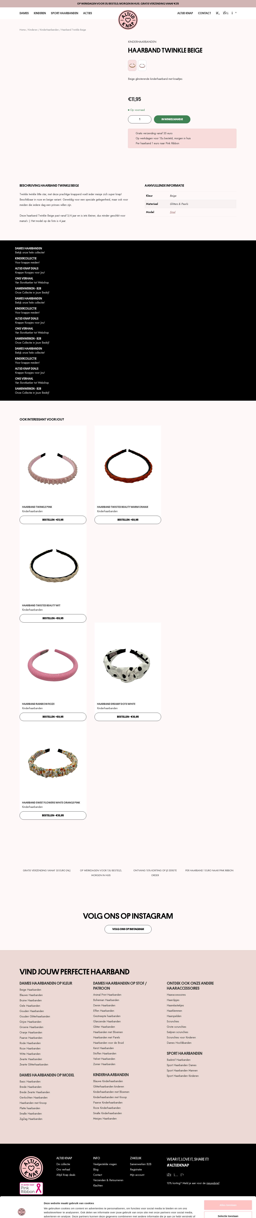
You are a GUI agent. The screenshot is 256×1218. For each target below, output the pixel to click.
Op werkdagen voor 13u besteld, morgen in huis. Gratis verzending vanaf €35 (128, 3)
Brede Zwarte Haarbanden (35, 1092)
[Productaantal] (139, 119)
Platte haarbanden (30, 1108)
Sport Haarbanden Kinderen (183, 1076)
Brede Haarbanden (30, 1087)
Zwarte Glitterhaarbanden (34, 1064)
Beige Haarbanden (30, 990)
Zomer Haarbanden (104, 1064)
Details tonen (181, 1211)
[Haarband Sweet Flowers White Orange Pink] (53, 761)
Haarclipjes (173, 1000)
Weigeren (228, 1207)
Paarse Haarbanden (31, 1038)
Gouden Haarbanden (32, 1011)
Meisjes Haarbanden (105, 1119)
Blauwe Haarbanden (31, 995)
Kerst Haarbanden (103, 1048)
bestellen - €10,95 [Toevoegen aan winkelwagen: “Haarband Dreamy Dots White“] (128, 717)
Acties (87, 13)
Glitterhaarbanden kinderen (108, 1086)
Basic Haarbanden (30, 1081)
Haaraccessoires (176, 995)
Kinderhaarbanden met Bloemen (111, 1092)
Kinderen (40, 13)
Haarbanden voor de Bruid (108, 1043)
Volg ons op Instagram (128, 929)
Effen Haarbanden (103, 1011)
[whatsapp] (182, 1175)
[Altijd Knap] (128, 20)
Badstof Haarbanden (178, 1060)
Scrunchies (173, 1021)
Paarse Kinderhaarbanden (107, 1102)
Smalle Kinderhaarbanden (107, 1113)
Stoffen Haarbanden (104, 1053)
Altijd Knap (185, 13)
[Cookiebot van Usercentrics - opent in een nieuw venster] (21, 1211)
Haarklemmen (174, 1011)
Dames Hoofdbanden (179, 1043)
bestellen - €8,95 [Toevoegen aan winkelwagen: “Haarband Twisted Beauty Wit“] (52, 618)
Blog (95, 1169)
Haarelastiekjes (175, 1005)
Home (23, 29)
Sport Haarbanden (64, 13)
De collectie (63, 1164)
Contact (204, 13)
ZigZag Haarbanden (31, 1119)
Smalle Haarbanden (31, 1113)
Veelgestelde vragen (105, 1164)
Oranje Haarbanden (31, 1032)
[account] (225, 13)
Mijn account (137, 1175)
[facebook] (169, 1175)
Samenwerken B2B (140, 1164)
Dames (24, 13)
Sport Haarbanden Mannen (182, 1070)
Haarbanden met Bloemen (108, 1032)
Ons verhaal (63, 1169)
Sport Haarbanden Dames (181, 1065)
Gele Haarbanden (30, 1006)
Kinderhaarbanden (49, 29)
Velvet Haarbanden (104, 1059)
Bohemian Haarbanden (106, 1000)
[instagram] (176, 1175)
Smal (172, 212)
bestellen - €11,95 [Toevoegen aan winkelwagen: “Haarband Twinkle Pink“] (52, 520)
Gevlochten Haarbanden (34, 1097)
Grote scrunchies (176, 1027)
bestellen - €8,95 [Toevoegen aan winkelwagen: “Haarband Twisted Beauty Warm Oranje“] (127, 520)
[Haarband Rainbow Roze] (53, 662)
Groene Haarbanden (31, 1027)
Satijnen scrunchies (177, 1032)
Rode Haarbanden (30, 1043)
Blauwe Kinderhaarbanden (108, 1081)
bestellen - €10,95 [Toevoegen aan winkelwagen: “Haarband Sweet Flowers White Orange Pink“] (53, 815)
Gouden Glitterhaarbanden (35, 1016)
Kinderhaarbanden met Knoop (110, 1097)
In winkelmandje (172, 119)
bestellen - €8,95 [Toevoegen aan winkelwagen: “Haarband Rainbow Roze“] (52, 717)
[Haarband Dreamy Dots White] (128, 662)
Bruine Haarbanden (31, 1000)
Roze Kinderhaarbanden (107, 1108)
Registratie (136, 1169)
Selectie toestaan (228, 1196)
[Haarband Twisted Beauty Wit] (53, 564)
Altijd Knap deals (65, 1175)
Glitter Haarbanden (104, 1027)
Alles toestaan (228, 1185)
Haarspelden (174, 1016)
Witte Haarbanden (30, 1054)
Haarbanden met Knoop (33, 1103)
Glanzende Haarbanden (107, 1021)
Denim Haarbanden (104, 1005)
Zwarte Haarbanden (31, 1059)
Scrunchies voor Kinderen (181, 1037)
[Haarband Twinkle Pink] (53, 465)
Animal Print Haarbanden (107, 995)
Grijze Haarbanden (30, 1022)
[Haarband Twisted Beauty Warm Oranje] (128, 465)
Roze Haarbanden (30, 1048)
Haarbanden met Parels (106, 1037)
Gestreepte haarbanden (106, 1016)
